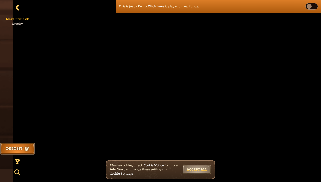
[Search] (17, 172)
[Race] (17, 161)
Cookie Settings (121, 173)
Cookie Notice (154, 165)
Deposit (17, 148)
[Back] (17, 7)
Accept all (197, 169)
